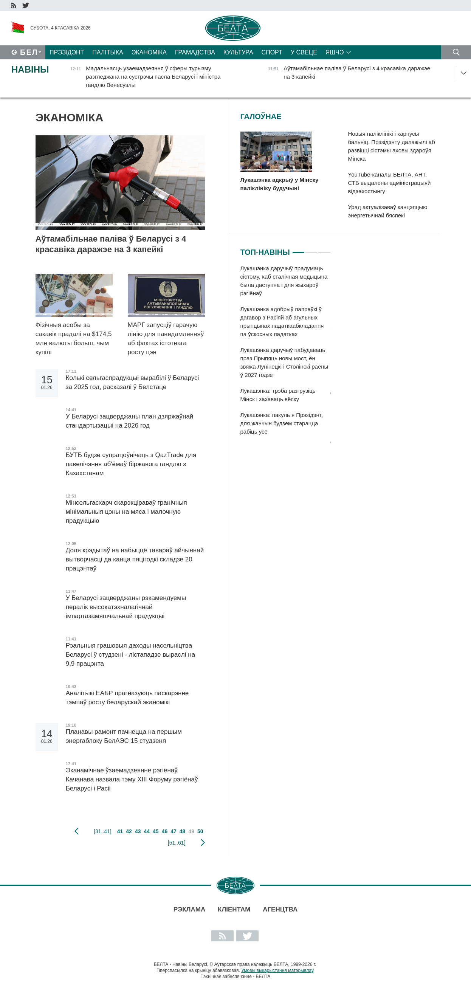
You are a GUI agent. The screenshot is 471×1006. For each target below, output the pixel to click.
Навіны (30, 69)
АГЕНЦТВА (280, 909)
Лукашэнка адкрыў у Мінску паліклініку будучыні (279, 184)
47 (173, 831)
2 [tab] (311, 249)
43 (138, 831)
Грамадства (195, 52)
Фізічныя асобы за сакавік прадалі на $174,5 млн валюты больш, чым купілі (74, 338)
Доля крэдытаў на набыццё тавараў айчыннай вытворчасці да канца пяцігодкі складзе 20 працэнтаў (135, 559)
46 (165, 831)
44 (147, 831)
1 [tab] (298, 249)
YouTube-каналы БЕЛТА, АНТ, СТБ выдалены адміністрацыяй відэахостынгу (389, 182)
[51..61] (177, 843)
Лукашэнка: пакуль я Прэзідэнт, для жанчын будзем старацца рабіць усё (281, 423)
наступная (203, 842)
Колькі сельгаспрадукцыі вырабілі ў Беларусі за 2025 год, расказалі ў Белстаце (132, 382)
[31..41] (103, 831)
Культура (238, 52)
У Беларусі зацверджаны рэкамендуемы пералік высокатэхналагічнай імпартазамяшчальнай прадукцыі (126, 607)
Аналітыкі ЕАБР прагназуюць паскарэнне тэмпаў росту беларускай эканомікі (127, 698)
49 (191, 831)
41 (120, 831)
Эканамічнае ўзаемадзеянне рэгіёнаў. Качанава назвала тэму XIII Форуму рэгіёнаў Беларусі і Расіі (132, 779)
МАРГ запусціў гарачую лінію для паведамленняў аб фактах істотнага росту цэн (166, 338)
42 (129, 831)
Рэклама (189, 909)
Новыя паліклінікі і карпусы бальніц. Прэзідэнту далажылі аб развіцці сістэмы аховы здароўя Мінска (391, 146)
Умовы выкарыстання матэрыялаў (277, 970)
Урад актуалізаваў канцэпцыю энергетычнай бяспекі (388, 211)
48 (183, 831)
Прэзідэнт (67, 52)
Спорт (272, 52)
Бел (29, 52)
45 (156, 831)
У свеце (304, 52)
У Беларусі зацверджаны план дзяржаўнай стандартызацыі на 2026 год (130, 421)
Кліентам (234, 909)
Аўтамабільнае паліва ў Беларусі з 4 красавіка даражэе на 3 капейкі (111, 244)
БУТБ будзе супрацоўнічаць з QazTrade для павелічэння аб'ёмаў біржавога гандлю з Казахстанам (131, 464)
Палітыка (107, 52)
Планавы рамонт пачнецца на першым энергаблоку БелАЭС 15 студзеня (124, 736)
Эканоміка (149, 52)
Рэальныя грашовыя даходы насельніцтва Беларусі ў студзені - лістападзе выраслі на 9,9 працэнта (130, 654)
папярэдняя (76, 831)
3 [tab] (324, 249)
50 (200, 831)
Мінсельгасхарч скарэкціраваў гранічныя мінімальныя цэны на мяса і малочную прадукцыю (126, 511)
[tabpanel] (285, 353)
